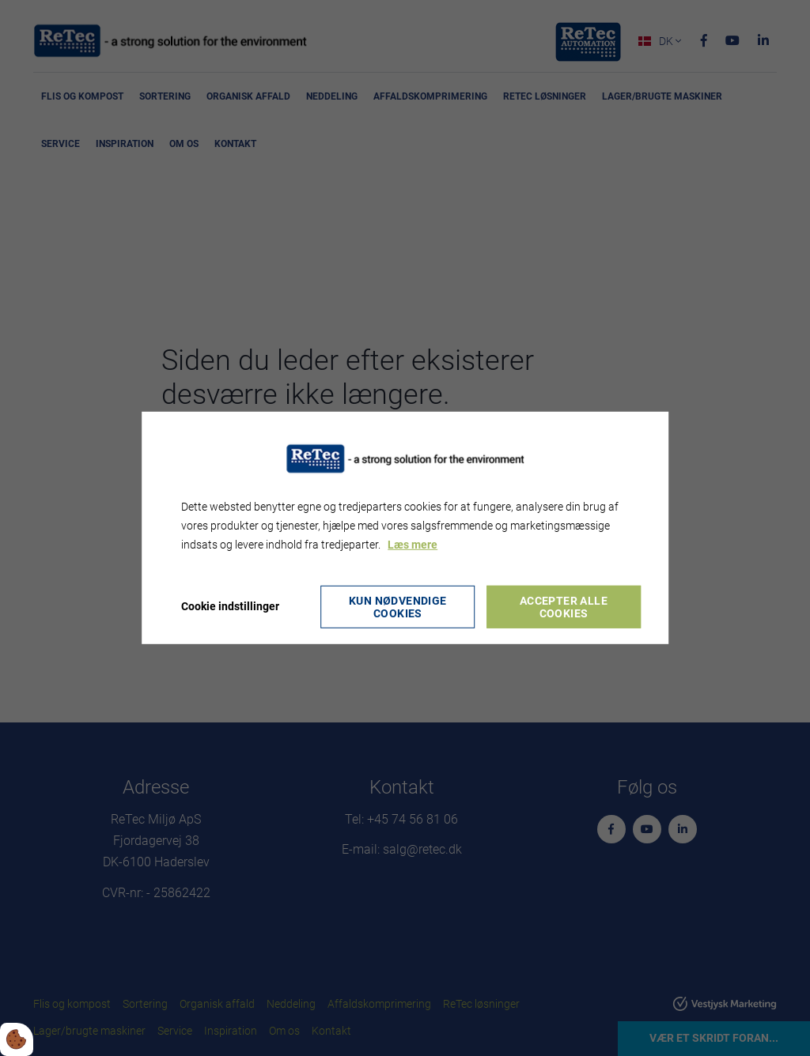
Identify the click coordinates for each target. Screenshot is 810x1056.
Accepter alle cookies (564, 607)
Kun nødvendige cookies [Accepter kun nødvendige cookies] (398, 607)
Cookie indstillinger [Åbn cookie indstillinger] (230, 606)
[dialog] (405, 528)
